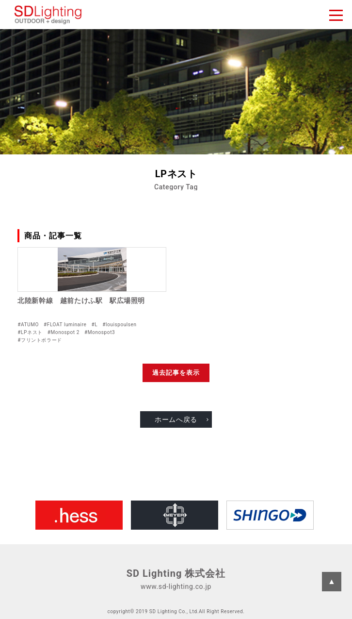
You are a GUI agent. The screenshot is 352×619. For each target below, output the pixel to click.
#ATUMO (28, 324)
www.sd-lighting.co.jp (176, 586)
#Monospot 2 (64, 332)
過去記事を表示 (176, 372)
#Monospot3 (99, 332)
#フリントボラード (39, 340)
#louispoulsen (119, 324)
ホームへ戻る (176, 419)
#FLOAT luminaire (65, 324)
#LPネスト (29, 332)
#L (94, 324)
